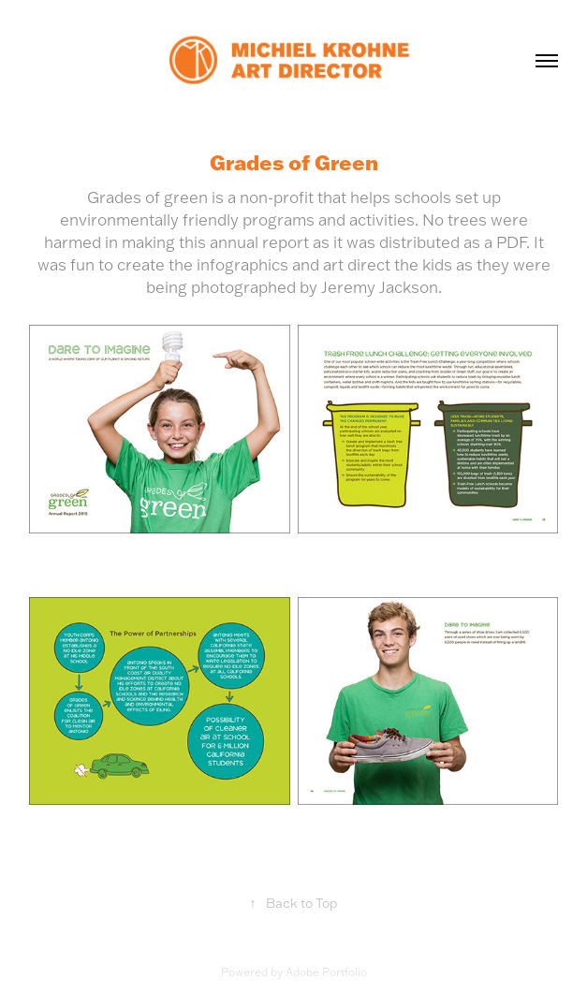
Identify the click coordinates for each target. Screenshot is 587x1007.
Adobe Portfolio (326, 972)
